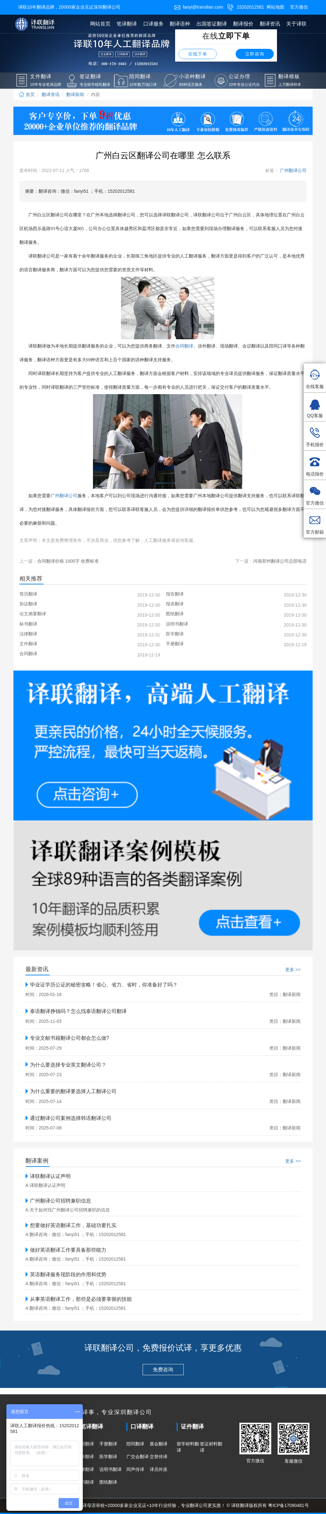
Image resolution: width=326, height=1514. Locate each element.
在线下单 (197, 53)
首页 (26, 94)
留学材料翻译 (188, 1447)
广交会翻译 (137, 1456)
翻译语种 (180, 23)
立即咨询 (254, 53)
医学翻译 (108, 1456)
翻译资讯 (270, 23)
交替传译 (158, 1456)
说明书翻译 (110, 1469)
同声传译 (135, 1469)
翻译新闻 (75, 94)
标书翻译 (85, 1482)
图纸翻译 (108, 1482)
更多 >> (293, 969)
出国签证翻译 (211, 23)
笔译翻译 (127, 23)
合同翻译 (85, 1443)
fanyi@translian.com (198, 7)
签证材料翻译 (211, 1447)
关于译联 (296, 23)
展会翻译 (158, 1443)
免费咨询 (163, 1369)
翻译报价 (243, 23)
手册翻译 (108, 1443)
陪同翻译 (135, 1443)
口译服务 (153, 23)
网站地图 (275, 7)
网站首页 (100, 23)
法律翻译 (85, 1469)
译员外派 (158, 1469)
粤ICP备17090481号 (288, 1505)
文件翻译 (85, 1456)
